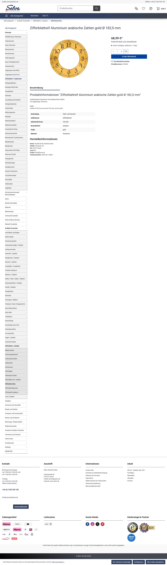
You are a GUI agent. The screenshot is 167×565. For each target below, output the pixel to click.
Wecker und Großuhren (12, 418)
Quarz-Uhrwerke (10, 45)
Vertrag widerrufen (20, 506)
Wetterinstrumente (11, 426)
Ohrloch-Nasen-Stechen (12, 220)
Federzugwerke (10, 58)
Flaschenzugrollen (10, 241)
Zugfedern (8, 188)
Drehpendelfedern (10, 83)
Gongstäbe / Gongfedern (12, 266)
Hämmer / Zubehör (11, 275)
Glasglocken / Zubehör (12, 258)
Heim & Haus (9, 439)
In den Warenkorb (129, 57)
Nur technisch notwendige (121, 562)
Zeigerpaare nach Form (12, 75)
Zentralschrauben (10, 342)
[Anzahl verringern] (113, 51)
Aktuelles (130, 478)
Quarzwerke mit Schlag (12, 150)
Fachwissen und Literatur (13, 434)
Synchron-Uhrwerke (11, 171)
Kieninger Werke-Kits (11, 87)
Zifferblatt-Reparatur (11, 388)
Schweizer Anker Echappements (15, 304)
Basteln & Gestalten (11, 203)
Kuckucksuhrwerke (11, 133)
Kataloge (8, 447)
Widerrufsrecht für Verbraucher (96, 481)
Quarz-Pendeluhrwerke (12, 62)
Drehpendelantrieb (10, 104)
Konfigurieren (138, 562)
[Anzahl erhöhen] (121, 51)
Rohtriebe (8, 296)
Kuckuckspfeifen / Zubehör (13, 283)
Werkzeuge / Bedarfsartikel (13, 422)
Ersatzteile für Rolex (11, 129)
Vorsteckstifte (9, 333)
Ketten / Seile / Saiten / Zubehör (15, 279)
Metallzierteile (9, 142)
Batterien (8, 207)
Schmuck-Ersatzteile (11, 216)
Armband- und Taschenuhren (14, 413)
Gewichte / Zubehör (11, 254)
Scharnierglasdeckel (11, 354)
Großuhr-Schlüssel (11, 270)
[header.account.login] (150, 8)
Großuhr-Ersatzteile (11, 228)
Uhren (7, 199)
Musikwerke (9, 146)
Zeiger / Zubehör (10, 338)
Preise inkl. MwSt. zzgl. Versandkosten (124, 41)
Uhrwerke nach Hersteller (13, 405)
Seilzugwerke (9, 159)
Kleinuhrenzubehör (11, 125)
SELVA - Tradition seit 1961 (136, 470)
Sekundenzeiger (10, 163)
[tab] (45, 88)
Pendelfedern (9, 91)
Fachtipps (130, 473)
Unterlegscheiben (10, 329)
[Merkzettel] (143, 8)
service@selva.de (12, 2)
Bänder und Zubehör (11, 409)
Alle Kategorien (10, 28)
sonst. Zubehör (10, 397)
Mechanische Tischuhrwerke (14, 138)
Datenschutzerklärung (93, 483)
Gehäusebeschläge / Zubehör (14, 245)
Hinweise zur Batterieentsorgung (96, 473)
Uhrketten (8, 96)
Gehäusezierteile (10, 249)
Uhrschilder (8, 180)
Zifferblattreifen (10, 384)
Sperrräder (8, 312)
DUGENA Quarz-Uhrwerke (13, 37)
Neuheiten (34, 16)
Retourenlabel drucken (93, 486)
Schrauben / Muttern (11, 300)
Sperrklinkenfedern (11, 308)
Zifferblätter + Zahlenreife (13, 79)
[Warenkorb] (160, 8)
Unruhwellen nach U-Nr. (12, 325)
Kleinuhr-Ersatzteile (11, 224)
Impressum (89, 478)
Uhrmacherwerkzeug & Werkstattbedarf (12, 193)
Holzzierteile (9, 108)
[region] (68, 59)
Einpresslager (9, 237)
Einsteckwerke (9, 54)
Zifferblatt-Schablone (11, 392)
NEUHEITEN (8, 451)
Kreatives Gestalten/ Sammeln (14, 430)
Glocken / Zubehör (11, 262)
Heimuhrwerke (9, 66)
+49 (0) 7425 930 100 (158, 2)
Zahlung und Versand (93, 475)
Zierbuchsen (9, 367)
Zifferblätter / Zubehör (12, 346)
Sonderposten (9, 443)
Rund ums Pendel (10, 154)
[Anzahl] (117, 51)
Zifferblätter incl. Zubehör (13, 380)
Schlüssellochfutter (11, 359)
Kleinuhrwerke (9, 49)
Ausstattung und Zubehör (13, 100)
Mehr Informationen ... (58, 562)
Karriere (130, 481)
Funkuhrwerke (9, 41)
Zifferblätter (9, 371)
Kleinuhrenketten (10, 121)
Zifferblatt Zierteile (11, 375)
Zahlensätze (9, 184)
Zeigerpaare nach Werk (12, 70)
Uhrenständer (9, 321)
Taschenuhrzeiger (10, 175)
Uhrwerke (8, 32)
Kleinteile (8, 117)
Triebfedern (8, 317)
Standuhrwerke (9, 167)
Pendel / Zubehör (10, 287)
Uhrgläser (8, 401)
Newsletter (131, 475)
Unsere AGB (90, 470)
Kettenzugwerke (10, 112)
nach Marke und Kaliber (12, 233)
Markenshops (9, 211)
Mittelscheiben (9, 350)
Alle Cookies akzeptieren (155, 562)
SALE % (45, 16)
